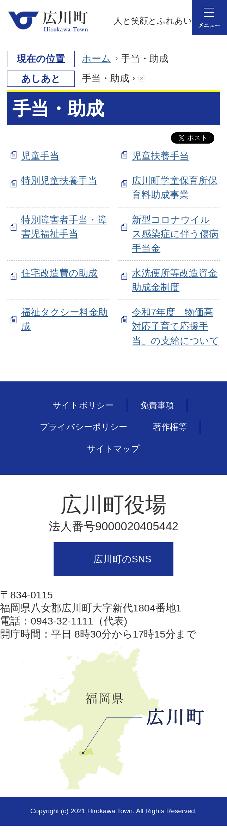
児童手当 (40, 155)
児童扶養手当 (160, 155)
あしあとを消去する (148, 78)
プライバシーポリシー (83, 426)
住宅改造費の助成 (59, 272)
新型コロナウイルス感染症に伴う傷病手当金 (175, 234)
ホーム (96, 58)
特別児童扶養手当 (59, 180)
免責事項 (157, 405)
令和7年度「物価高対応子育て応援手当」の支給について (175, 326)
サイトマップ (113, 448)
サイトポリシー (83, 405)
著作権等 (170, 426)
